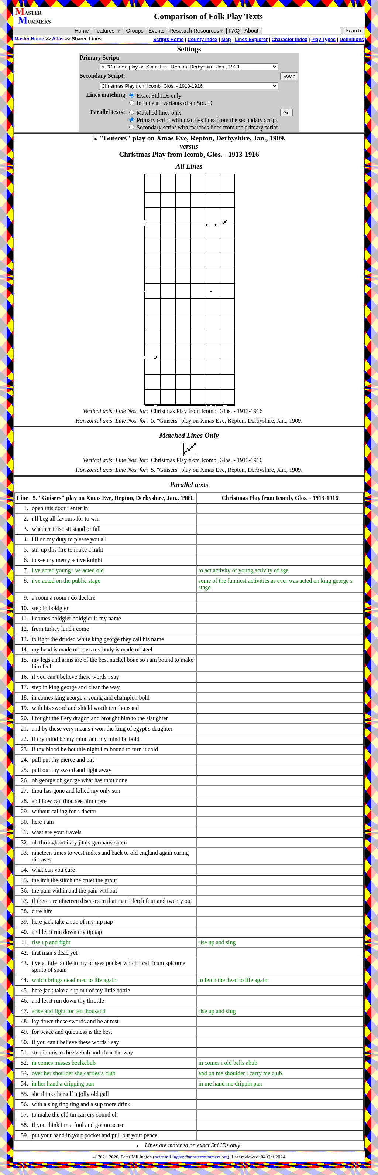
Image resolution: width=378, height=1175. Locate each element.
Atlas (57, 38)
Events (156, 31)
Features (107, 31)
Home (82, 31)
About (251, 31)
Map (226, 39)
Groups (135, 31)
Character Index (289, 39)
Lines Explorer (251, 39)
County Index (202, 39)
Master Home (29, 38)
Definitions (352, 39)
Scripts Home (168, 39)
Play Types (323, 39)
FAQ (234, 31)
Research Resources (196, 31)
